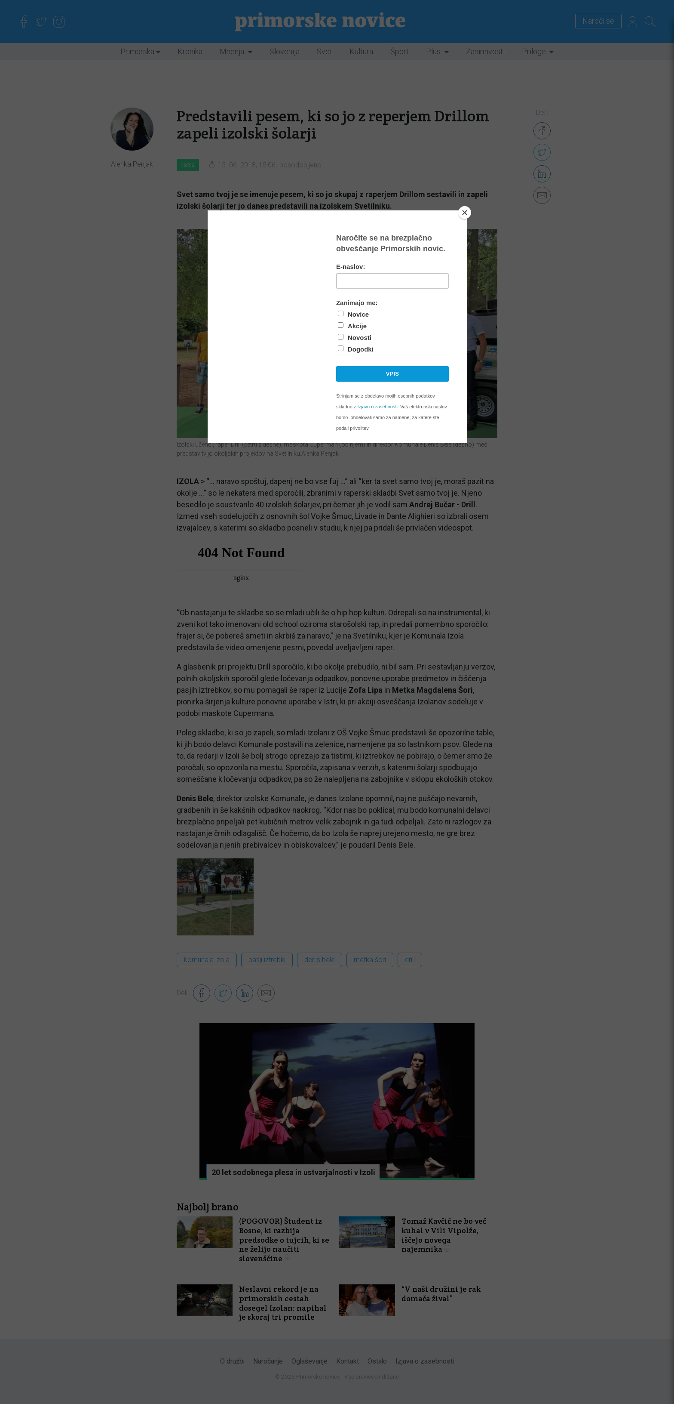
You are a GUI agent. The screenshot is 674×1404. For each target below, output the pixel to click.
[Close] (464, 212)
